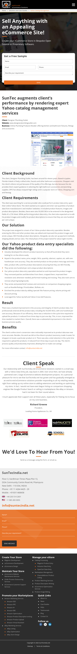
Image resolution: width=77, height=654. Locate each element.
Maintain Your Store (13, 571)
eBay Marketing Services (13, 626)
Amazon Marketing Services (14, 598)
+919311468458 (17, 492)
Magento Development (12, 560)
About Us (44, 598)
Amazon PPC (11, 604)
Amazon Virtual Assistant (15, 623)
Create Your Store (12, 557)
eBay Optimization (13, 632)
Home (4, 10)
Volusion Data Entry (44, 566)
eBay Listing (11, 629)
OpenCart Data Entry (44, 569)
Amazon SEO (11, 601)
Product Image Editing (42, 592)
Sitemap (30, 646)
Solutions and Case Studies (18, 10)
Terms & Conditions (43, 646)
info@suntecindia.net (34, 348)
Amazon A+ (11, 607)
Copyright (30, 643)
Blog (42, 613)
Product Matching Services (44, 581)
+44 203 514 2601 (11, 496)
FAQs (42, 607)
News (42, 601)
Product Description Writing (44, 584)
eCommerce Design (11, 566)
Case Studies (45, 604)
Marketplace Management (44, 572)
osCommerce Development (14, 563)
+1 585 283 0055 (11, 500)
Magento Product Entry (45, 563)
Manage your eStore (43, 557)
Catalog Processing (41, 560)
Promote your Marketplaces (17, 595)
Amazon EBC (11, 610)
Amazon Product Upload (15, 620)
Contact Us (44, 616)
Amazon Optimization (14, 613)
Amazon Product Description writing (19, 617)
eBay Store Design (13, 635)
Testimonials (45, 610)
